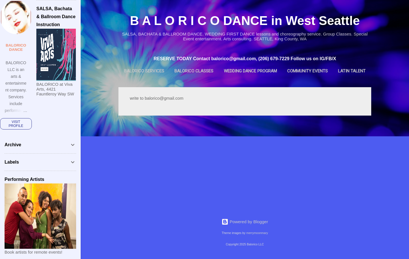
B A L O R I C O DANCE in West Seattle (245, 21)
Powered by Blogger (245, 221)
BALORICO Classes (193, 71)
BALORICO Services (144, 71)
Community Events (307, 71)
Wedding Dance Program (250, 71)
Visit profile (16, 124)
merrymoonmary (257, 233)
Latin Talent (352, 71)
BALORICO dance (16, 47)
